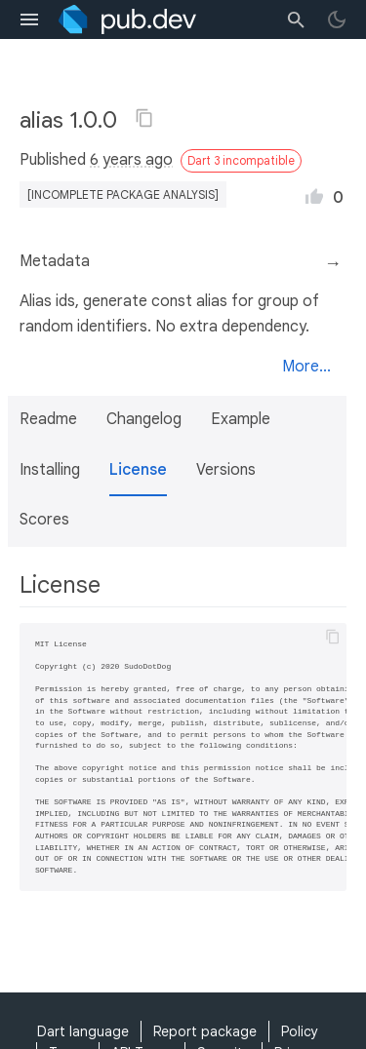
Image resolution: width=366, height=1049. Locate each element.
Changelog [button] (144, 419)
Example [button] (240, 419)
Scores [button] (44, 519)
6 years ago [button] (131, 160)
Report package (205, 1031)
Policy (299, 1031)
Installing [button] (50, 470)
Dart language (83, 1031)
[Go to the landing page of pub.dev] (127, 19)
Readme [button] (48, 419)
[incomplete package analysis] (123, 194)
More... (306, 366)
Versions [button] (226, 470)
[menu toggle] (29, 19)
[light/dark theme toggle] (336, 19)
